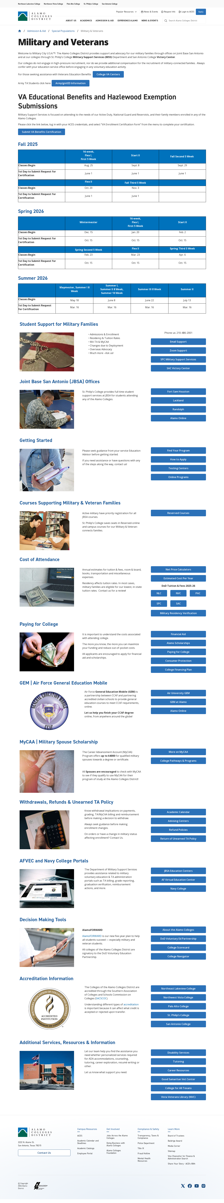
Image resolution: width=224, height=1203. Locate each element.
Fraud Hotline (144, 1153)
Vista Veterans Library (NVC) (178, 1097)
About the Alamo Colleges (178, 929)
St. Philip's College (91, 4)
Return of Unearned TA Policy (178, 838)
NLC (159, 593)
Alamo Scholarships (178, 643)
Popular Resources (126, 11)
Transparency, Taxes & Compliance (148, 1137)
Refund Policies (178, 829)
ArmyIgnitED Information (71, 83)
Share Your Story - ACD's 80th (181, 1163)
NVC (178, 593)
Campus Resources (87, 1129)
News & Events (149, 11)
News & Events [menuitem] (150, 20)
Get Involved (113, 1129)
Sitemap (171, 1151)
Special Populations (63, 31)
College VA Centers (108, 74)
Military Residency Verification (178, 613)
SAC (178, 603)
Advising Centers (178, 821)
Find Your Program (178, 450)
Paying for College (178, 652)
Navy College (178, 888)
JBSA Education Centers (178, 871)
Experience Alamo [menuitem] (128, 20)
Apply (200, 11)
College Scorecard (178, 947)
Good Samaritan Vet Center (178, 1079)
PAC (198, 593)
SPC (159, 603)
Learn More (174, 1129)
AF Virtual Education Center (178, 879)
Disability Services (178, 1052)
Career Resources (178, 1070)
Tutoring (178, 1061)
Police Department (146, 1143)
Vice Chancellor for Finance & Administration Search (181, 1157)
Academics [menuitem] (86, 20)
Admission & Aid (36, 31)
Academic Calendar (178, 812)
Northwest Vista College (53, 4)
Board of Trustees (176, 1135)
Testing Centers (178, 468)
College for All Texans (178, 1088)
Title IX (141, 1148)
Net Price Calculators (178, 569)
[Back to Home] (19, 31)
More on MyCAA (178, 752)
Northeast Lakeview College (29, 4)
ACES (79, 1135)
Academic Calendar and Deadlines (88, 1142)
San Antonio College (109, 4)
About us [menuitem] (71, 20)
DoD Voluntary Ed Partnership (178, 938)
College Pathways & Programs (178, 760)
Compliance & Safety (148, 1129)
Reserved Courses (178, 513)
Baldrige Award (175, 1140)
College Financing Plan (178, 669)
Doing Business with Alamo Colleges (116, 1144)
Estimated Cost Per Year (178, 578)
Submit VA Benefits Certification (41, 132)
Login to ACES (186, 11)
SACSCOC (101, 998)
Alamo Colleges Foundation (114, 1151)
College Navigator (178, 956)
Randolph (178, 409)
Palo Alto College (73, 4)
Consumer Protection (178, 660)
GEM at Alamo (178, 702)
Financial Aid (178, 634)
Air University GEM (178, 693)
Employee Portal (85, 1153)
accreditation (131, 1004)
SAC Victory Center (178, 368)
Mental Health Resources (144, 1159)
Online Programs (178, 477)
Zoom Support (178, 350)
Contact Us (44, 1152)
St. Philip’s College (178, 1015)
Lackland (178, 400)
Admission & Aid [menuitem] (105, 20)
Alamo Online (178, 418)
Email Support (178, 341)
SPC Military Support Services (178, 359)
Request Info (168, 11)
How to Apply (178, 459)
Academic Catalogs (85, 1148)
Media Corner (174, 1146)
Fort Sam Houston (178, 391)
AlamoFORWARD (92, 936)
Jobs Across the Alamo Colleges (117, 1137)
